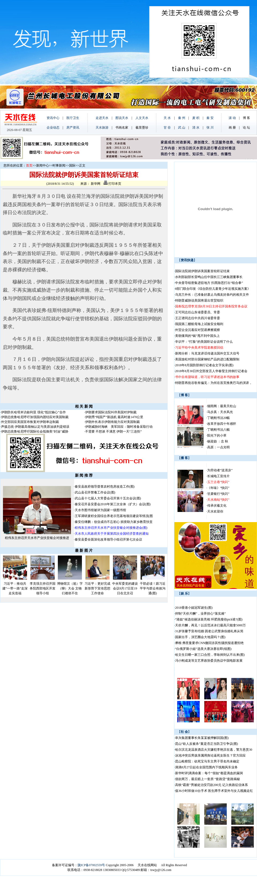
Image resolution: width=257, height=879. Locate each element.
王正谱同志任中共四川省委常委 (197, 318)
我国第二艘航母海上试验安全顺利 (199, 324)
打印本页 (112, 184)
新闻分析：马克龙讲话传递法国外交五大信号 (207, 353)
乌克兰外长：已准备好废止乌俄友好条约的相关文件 (212, 294)
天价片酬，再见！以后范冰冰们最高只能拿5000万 (210, 625)
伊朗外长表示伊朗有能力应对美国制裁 (112, 422)
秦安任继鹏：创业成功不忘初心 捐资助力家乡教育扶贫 (114, 522)
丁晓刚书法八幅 (218, 429)
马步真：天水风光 (220, 412)
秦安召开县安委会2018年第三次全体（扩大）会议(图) (113, 504)
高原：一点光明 (218, 447)
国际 (72, 165)
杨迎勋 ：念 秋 (217, 441)
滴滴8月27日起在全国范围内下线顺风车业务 (206, 767)
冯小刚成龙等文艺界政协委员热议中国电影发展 (209, 660)
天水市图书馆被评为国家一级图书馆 (100, 510)
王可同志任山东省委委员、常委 (197, 312)
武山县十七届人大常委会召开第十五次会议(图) (108, 498)
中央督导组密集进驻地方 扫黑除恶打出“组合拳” (209, 283)
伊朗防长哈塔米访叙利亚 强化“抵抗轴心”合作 (33, 412)
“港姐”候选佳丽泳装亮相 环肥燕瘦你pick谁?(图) (209, 619)
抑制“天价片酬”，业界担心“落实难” (200, 613)
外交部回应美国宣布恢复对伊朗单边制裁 (30, 422)
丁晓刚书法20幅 (218, 418)
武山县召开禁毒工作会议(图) (95, 492)
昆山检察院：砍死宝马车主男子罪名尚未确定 (207, 761)
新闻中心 (42, 165)
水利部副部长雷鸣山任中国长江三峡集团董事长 (209, 277)
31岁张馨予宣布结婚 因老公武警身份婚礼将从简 (209, 631)
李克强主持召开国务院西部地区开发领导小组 (42, 588)
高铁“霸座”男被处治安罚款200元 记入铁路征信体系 (211, 785)
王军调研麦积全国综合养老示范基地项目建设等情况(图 (114, 516)
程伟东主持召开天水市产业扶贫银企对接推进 (37, 538)
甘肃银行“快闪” (218, 494)
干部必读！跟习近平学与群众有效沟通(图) (152, 588)
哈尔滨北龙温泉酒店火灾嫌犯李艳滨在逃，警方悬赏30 (213, 749)
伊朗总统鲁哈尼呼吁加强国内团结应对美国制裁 (35, 417)
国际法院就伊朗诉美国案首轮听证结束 (202, 271)
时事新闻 (58, 165)
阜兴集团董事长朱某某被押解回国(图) (202, 738)
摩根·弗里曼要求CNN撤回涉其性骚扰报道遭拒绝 (209, 643)
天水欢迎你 (215, 511)
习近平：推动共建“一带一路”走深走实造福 (15, 588)
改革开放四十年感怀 (221, 424)
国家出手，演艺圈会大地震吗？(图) (200, 637)
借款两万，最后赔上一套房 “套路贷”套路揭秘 (207, 779)
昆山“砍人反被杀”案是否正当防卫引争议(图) (206, 744)
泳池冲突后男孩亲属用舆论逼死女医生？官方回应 (210, 755)
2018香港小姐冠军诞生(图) (194, 608)
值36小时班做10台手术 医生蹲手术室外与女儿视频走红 (214, 791)
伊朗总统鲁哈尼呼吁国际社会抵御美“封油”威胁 (34, 431)
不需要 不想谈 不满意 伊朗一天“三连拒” (113, 431)
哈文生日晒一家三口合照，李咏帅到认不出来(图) (210, 655)
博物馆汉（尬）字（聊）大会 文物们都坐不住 (70, 588)
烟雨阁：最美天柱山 (221, 406)
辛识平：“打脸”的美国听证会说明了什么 (204, 342)
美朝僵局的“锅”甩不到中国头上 (197, 336)
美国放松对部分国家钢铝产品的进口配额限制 (207, 359)
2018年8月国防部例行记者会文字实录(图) (204, 365)
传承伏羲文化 (216, 505)
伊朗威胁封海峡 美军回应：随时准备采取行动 (119, 427)
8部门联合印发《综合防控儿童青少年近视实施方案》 (213, 289)
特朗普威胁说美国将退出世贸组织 (199, 300)
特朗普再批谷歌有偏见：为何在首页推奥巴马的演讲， (213, 383)
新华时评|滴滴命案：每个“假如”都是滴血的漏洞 (209, 773)
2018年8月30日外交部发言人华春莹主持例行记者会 (211, 371)
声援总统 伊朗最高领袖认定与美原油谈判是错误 (35, 427)
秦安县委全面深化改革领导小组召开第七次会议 (108, 539)
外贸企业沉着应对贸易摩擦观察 (197, 330)
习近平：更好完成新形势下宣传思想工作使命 (97, 588)
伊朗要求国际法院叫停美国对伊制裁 (111, 412)
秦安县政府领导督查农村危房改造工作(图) (105, 486)
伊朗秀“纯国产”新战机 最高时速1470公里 (114, 417)
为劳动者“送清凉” (220, 470)
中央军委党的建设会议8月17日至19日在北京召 (125, 588)
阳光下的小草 (216, 435)
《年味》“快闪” (218, 488)
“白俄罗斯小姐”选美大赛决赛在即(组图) (203, 649)
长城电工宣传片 (218, 476)
